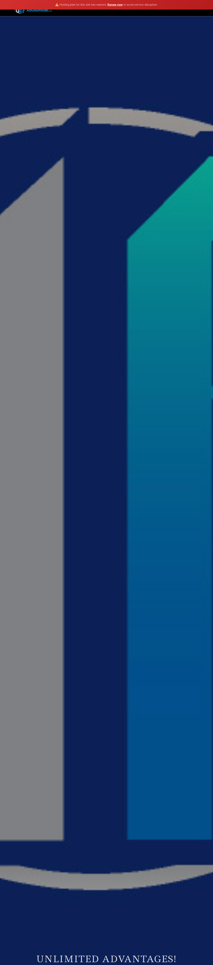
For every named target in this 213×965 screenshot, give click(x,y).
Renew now (115, 4)
